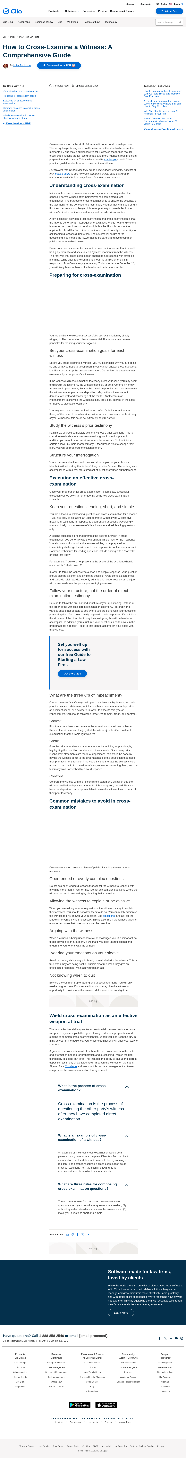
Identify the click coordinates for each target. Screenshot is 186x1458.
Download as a (59, 65)
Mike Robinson (22, 65)
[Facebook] (159, 1338)
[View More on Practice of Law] (164, 129)
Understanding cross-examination (20, 91)
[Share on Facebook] (78, 1235)
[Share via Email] (67, 1235)
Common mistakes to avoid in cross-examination (21, 109)
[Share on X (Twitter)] (83, 1235)
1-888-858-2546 (51, 1336)
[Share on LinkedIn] (88, 1235)
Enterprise (89, 11)
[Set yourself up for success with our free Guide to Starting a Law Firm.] (113, 661)
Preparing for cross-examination (19, 96)
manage (112, 1293)
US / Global (164, 4)
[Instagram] (181, 1338)
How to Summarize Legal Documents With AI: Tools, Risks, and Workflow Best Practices (163, 94)
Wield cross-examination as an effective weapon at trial (19, 116)
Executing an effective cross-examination (18, 102)
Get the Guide (72, 673)
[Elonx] (165, 1338)
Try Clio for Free (169, 11)
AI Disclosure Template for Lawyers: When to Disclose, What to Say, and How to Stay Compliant (162, 104)
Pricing (102, 11)
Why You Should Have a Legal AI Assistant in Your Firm (161, 112)
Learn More (121, 1312)
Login (178, 4)
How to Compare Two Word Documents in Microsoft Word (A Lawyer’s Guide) (160, 121)
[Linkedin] (170, 1338)
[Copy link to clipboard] (72, 1235)
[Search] (180, 22)
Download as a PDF (17, 123)
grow (126, 1293)
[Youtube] (176, 1338)
